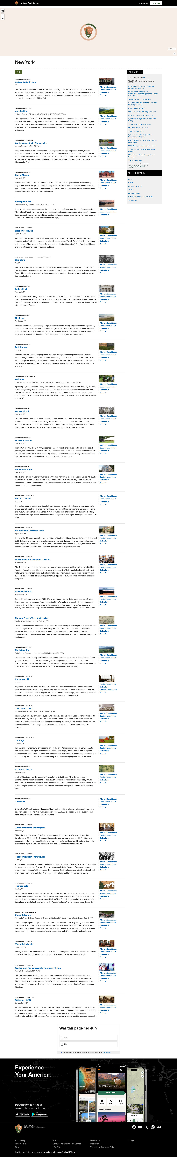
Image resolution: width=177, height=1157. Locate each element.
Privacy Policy (21, 1144)
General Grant (22, 411)
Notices (56, 1140)
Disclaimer (94, 1144)
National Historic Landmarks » (139, 124)
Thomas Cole (21, 886)
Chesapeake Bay (23, 202)
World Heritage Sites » (136, 131)
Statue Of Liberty (23, 769)
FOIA (17, 1147)
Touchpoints (107, 1052)
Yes (65, 1038)
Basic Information (108, 90)
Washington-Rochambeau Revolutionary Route (38, 968)
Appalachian (21, 111)
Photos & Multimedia (135, 186)
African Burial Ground (25, 82)
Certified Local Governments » (139, 99)
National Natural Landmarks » (139, 128)
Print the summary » (136, 160)
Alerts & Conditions (108, 87)
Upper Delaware (23, 915)
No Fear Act (95, 1140)
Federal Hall (21, 289)
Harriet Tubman (23, 498)
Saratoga (19, 740)
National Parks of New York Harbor (31, 618)
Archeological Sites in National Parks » (142, 146)
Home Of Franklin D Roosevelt (29, 530)
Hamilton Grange (23, 469)
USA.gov (131, 1140)
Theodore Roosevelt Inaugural (30, 857)
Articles (130, 190)
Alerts (130, 179)
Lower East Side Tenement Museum (32, 559)
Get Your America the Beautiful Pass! (140, 197)
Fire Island (20, 318)
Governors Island (23, 440)
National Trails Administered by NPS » (141, 115)
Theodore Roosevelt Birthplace (30, 828)
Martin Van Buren (23, 591)
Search (143, 3)
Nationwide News (134, 193)
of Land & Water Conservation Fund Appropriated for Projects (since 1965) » (143, 94)
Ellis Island (20, 260)
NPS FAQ (57, 1147)
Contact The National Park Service (67, 1144)
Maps (103, 95)
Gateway (19, 379)
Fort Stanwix (21, 347)
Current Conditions (108, 690)
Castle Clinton (22, 175)
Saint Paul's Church (24, 708)
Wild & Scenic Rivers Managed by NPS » (142, 112)
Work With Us (132, 200)
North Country (22, 650)
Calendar (104, 92)
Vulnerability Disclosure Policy (102, 1147)
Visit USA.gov (70, 1152)
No (65, 1044)
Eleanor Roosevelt (24, 231)
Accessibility (20, 1140)
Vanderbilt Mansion (24, 944)
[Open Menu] (156, 3)
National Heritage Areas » (137, 108)
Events (130, 183)
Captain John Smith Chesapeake (31, 143)
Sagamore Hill (22, 679)
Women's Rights (23, 1000)
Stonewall (20, 801)
